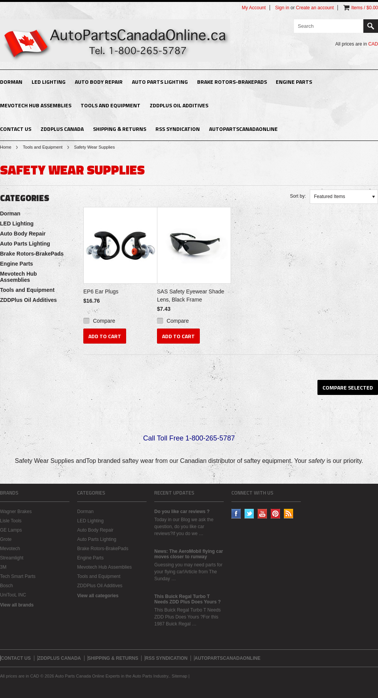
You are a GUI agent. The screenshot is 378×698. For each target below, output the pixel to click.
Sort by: (298, 196)
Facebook (236, 513)
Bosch (6, 585)
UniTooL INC (13, 595)
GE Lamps (11, 530)
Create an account (315, 7)
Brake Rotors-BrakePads (232, 82)
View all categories (97, 595)
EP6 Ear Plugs (100, 291)
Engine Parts (294, 82)
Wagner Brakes (16, 511)
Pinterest (275, 513)
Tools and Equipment (110, 105)
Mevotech (10, 548)
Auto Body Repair (99, 82)
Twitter (249, 513)
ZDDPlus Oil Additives (179, 105)
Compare (104, 321)
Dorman (11, 82)
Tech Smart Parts (17, 576)
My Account (254, 7)
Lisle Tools (11, 521)
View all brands (17, 605)
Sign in (282, 7)
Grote (6, 539)
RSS (289, 513)
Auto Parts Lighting (160, 82)
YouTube (262, 513)
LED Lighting (49, 82)
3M (3, 567)
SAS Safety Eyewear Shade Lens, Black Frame (190, 295)
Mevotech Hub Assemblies (35, 105)
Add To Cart (104, 336)
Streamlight (12, 558)
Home (5, 147)
